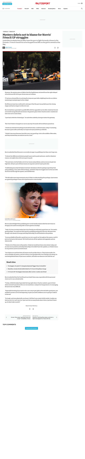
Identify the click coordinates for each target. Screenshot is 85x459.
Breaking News (51, 8)
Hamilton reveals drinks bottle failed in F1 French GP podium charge (27, 269)
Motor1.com (47, 455)
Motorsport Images (16, 220)
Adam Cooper (8, 47)
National (43, 8)
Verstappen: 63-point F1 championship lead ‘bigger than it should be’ (27, 266)
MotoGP (27, 8)
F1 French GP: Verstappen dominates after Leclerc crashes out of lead (27, 271)
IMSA (37, 8)
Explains (66, 8)
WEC (32, 8)
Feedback (69, 454)
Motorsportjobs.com (49, 457)
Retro (59, 8)
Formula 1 (19, 8)
